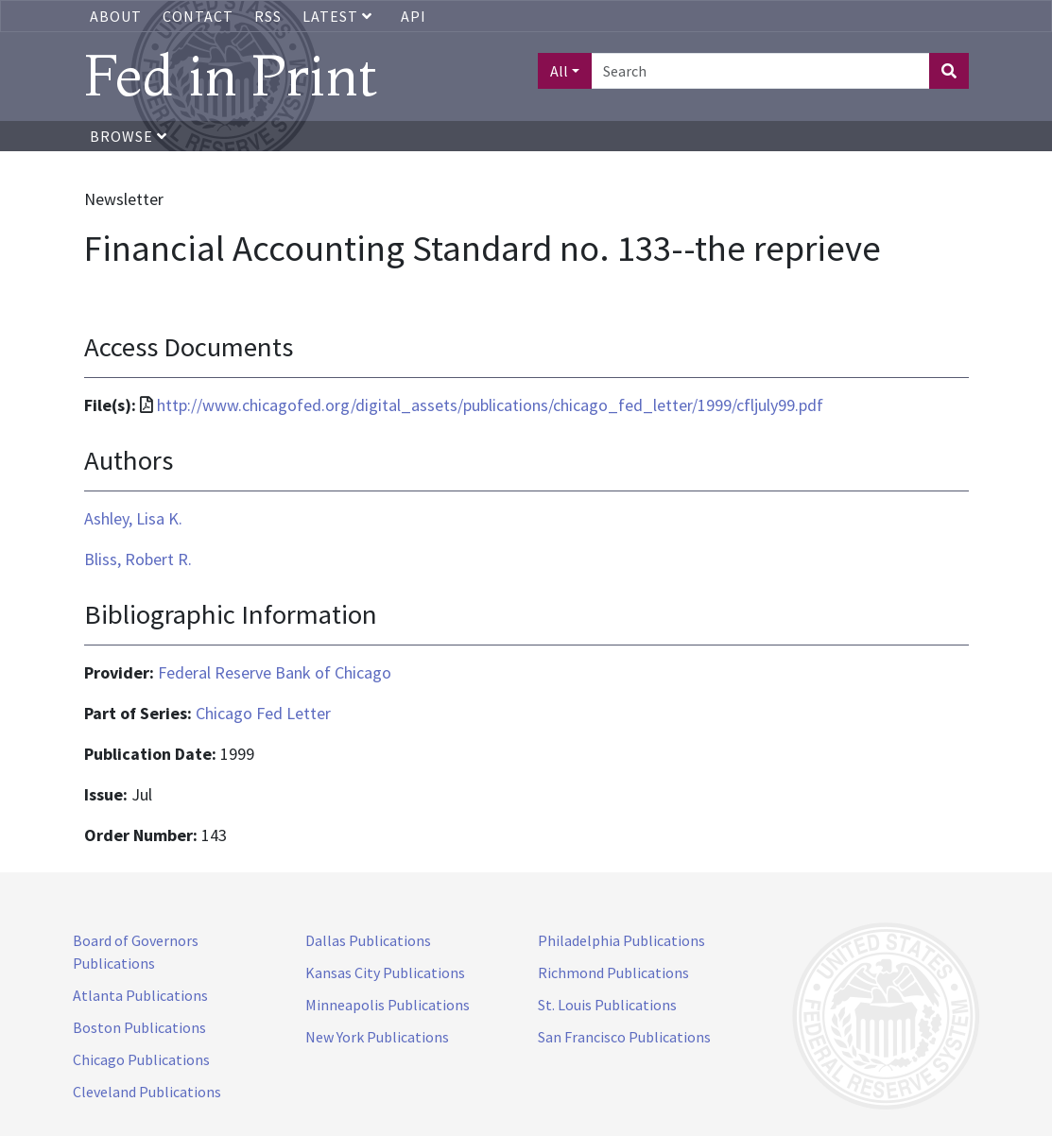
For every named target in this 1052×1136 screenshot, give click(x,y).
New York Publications (377, 1036)
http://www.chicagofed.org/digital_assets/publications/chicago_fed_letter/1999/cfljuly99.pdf (490, 405)
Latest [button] (339, 16)
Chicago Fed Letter (263, 713)
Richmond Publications (613, 972)
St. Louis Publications (607, 1004)
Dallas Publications (368, 940)
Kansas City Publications (385, 972)
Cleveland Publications (147, 1091)
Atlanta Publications (140, 995)
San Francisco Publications (624, 1036)
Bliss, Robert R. (138, 559)
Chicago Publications (141, 1059)
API (413, 16)
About (116, 16)
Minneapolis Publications (387, 1004)
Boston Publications (139, 1027)
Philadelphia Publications (621, 940)
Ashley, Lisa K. (133, 518)
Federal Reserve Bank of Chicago (274, 672)
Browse (128, 136)
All (559, 70)
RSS (268, 16)
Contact (198, 16)
